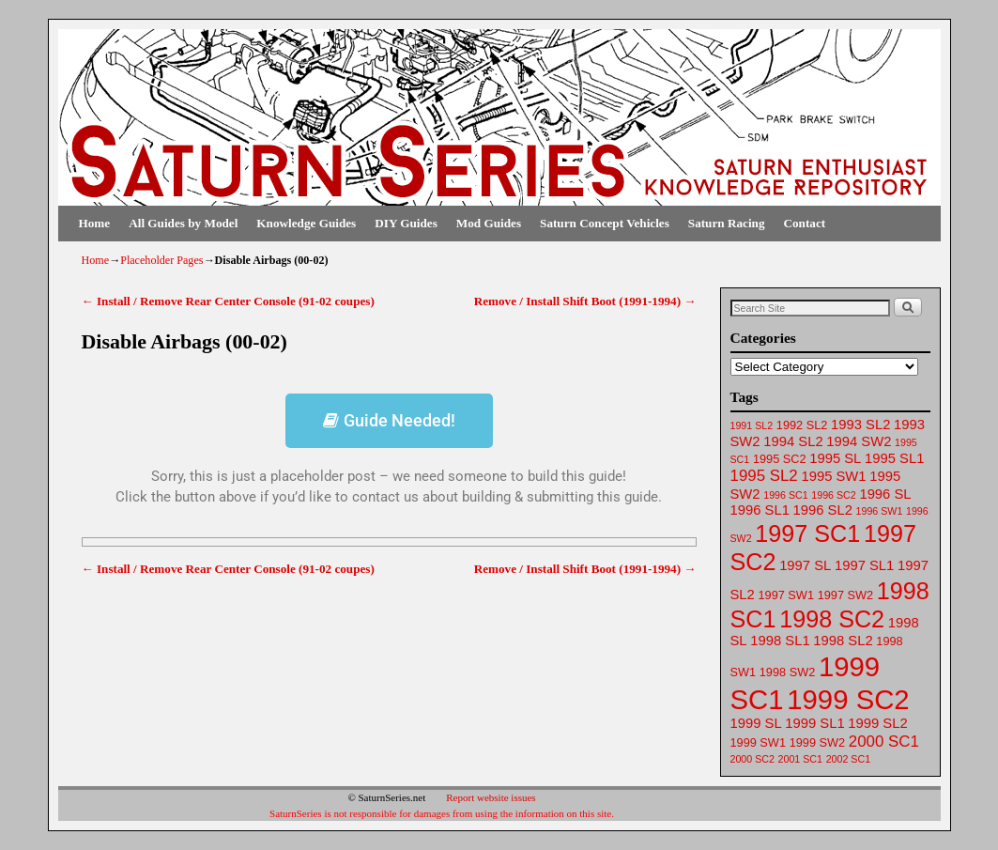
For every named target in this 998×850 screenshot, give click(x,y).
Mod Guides (488, 223)
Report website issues (490, 797)
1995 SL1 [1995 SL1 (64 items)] (894, 458)
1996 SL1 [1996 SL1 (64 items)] (760, 510)
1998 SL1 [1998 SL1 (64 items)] (779, 640)
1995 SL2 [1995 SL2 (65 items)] (764, 476)
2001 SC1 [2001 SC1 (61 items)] (800, 759)
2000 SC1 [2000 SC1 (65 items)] (884, 741)
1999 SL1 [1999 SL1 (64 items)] (814, 723)
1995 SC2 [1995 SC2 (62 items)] (779, 459)
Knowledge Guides (306, 223)
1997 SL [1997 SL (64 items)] (805, 565)
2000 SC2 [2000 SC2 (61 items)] (752, 759)
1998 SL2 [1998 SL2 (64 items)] (842, 640)
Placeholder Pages (161, 260)
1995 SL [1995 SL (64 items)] (835, 458)
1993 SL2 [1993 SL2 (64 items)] (860, 424)
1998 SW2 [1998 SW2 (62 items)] (787, 672)
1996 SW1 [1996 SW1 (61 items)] (879, 511)
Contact (805, 223)
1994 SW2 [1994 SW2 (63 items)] (858, 441)
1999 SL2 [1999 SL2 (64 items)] (877, 723)
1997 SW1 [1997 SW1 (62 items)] (786, 595)
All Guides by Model (183, 223)
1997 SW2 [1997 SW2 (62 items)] (845, 595)
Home (95, 223)
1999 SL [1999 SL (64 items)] (756, 723)
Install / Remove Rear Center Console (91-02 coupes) (228, 301)
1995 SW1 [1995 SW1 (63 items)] (833, 476)
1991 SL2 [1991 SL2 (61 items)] (752, 425)
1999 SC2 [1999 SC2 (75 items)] (848, 699)
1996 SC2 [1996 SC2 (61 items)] (833, 495)
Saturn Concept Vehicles (604, 223)
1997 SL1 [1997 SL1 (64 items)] (864, 565)
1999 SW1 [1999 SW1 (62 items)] (758, 742)
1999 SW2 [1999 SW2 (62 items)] (817, 742)
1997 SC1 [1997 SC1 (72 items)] (807, 533)
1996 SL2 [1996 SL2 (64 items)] (822, 510)
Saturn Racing (726, 223)
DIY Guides (406, 223)
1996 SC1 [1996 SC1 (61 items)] (785, 495)
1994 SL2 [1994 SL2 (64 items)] (792, 441)
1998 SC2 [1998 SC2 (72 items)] (831, 619)
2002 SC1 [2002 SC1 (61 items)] (848, 759)
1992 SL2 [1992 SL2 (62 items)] (802, 425)
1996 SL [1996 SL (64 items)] (885, 494)
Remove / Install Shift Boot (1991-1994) (585, 301)
